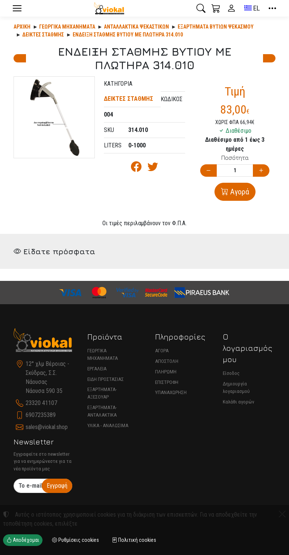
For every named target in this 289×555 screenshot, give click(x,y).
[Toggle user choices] (231, 8)
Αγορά (238, 191)
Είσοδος (231, 373)
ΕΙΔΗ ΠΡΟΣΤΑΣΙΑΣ (105, 379)
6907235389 (41, 415)
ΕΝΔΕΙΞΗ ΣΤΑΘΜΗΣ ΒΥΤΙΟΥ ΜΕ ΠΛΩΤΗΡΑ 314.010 (128, 35)
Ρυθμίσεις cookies (75, 540)
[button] (200, 8)
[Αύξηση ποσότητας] (261, 170)
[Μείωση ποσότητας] (208, 170)
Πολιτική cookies (134, 540)
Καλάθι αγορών (238, 402)
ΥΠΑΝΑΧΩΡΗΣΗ (171, 392)
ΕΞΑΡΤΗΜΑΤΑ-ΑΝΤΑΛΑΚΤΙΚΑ (102, 411)
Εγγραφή (57, 485)
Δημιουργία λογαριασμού (236, 387)
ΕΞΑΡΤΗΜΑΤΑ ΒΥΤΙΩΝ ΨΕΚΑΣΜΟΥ (216, 27)
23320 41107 (41, 402)
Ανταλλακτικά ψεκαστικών (136, 27)
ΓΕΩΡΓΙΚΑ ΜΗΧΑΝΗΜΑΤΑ (102, 354)
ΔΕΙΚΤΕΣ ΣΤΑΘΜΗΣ (43, 35)
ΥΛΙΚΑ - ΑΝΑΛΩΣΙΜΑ (107, 425)
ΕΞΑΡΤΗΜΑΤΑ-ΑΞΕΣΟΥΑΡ (102, 393)
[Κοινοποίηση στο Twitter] (153, 168)
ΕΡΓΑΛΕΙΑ (96, 369)
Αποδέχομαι (22, 540)
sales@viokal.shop (47, 427)
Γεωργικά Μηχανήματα (67, 27)
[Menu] (17, 8)
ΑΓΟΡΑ (162, 350)
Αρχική (22, 27)
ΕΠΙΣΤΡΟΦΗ (166, 382)
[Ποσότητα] (234, 170)
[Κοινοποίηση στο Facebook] (136, 168)
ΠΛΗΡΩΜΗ (165, 372)
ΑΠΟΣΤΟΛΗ (166, 361)
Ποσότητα (235, 157)
